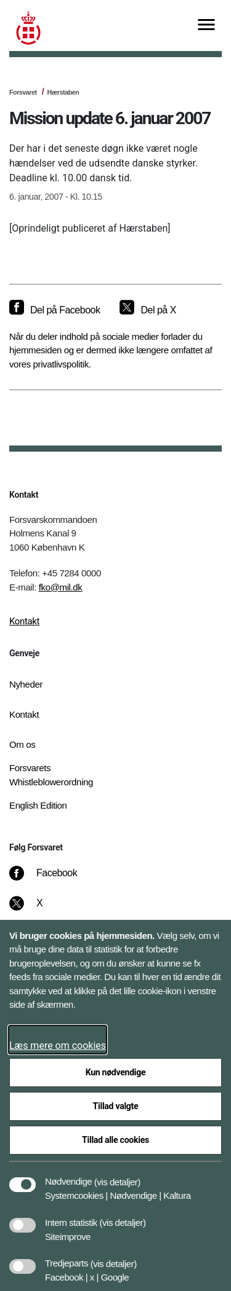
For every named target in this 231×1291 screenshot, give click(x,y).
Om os (22, 744)
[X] (40, 909)
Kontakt (24, 621)
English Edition (38, 805)
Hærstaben (63, 92)
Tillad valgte (116, 1106)
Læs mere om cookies (57, 1045)
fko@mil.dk (61, 587)
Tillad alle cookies (115, 1140)
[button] (117, 1175)
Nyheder (26, 684)
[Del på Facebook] (54, 310)
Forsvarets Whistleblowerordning (51, 775)
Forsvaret (23, 92)
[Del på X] (148, 310)
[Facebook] (51, 879)
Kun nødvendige (116, 1072)
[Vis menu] (206, 25)
